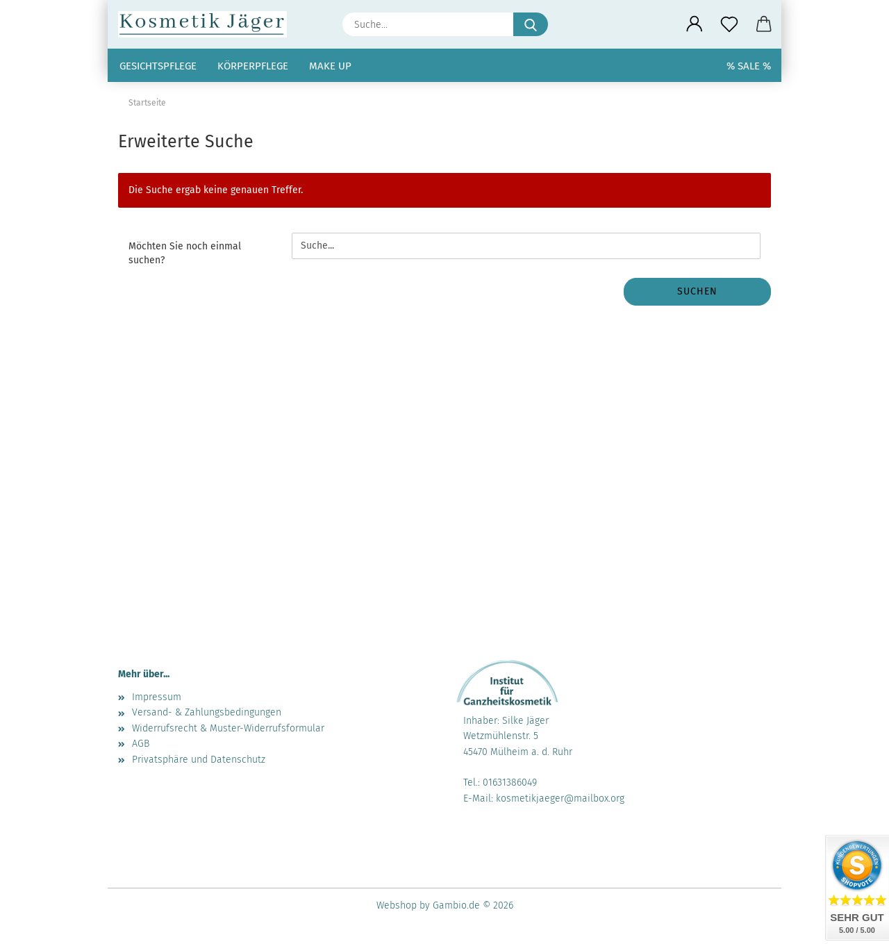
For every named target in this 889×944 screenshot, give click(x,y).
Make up (330, 66)
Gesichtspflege (158, 66)
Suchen (697, 291)
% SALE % (748, 66)
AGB (140, 744)
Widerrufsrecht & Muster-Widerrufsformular (228, 728)
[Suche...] (530, 24)
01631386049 (510, 782)
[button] (694, 24)
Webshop (396, 905)
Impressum (156, 697)
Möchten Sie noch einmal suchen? (184, 253)
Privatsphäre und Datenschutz (198, 759)
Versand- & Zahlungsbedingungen (206, 712)
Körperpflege (252, 66)
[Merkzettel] (729, 24)
